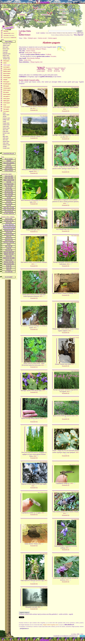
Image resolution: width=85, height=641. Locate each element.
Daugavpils (5, 52)
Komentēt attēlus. (34, 80)
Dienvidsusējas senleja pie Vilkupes (36, 49)
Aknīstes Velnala (30, 50)
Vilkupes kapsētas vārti (36, 62)
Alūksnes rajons (6, 45)
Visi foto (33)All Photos (41, 68)
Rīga (4, 134)
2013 (34, 108)
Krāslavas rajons (6, 118)
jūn (55, 71)
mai (51, 71)
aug (59, 71)
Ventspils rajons (6, 148)
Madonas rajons (6, 128)
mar (48, 71)
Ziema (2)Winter (62, 68)
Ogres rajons (5, 129)
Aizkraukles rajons (7, 43)
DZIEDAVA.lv (44, 2)
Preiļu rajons (5, 131)
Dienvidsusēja (31, 58)
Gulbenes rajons (6, 57)
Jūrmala (4, 116)
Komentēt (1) (34, 231)
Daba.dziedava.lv (9, 37)
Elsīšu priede (28, 52)
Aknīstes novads (42, 38)
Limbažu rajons (6, 124)
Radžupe (37, 58)
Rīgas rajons (5, 136)
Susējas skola (27, 60)
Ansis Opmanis (76, 115)
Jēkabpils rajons (6, 58)
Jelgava (4, 113)
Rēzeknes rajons (6, 133)
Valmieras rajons (6, 144)
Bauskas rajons (6, 48)
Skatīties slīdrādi (23, 80)
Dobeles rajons (6, 55)
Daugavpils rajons (6, 53)
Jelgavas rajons (6, 114)
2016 (64, 109)
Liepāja (4, 121)
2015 (71, 483)
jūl (56, 71)
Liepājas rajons (6, 123)
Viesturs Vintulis (43, 88)
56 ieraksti (53, 56)
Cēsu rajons (5, 50)
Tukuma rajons (6, 141)
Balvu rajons (5, 47)
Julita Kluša (76, 87)
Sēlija (25, 38)
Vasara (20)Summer (57, 68)
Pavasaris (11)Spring (50, 68)
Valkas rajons (6, 143)
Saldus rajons (6, 138)
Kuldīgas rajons (6, 119)
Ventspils (5, 146)
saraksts (8, 33)
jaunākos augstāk (41, 71)
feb (63, 71)
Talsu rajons (5, 139)
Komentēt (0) (34, 110)
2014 (39, 607)
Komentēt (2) (34, 367)
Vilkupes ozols (37, 52)
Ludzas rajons (6, 126)
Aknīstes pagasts (52, 38)
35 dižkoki (48, 54)
